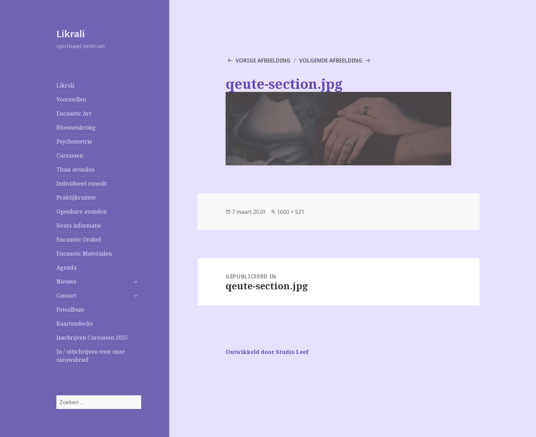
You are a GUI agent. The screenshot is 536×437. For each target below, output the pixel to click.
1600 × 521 (290, 212)
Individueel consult (81, 183)
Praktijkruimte (76, 197)
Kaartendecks (74, 323)
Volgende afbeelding (330, 60)
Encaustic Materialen (84, 253)
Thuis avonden (75, 169)
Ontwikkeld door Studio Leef (267, 352)
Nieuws (66, 281)
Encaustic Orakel (78, 239)
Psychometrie (74, 141)
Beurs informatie (78, 225)
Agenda (66, 267)
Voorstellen (71, 99)
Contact (66, 295)
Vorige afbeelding (263, 60)
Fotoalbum (70, 309)
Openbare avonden (81, 211)
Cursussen (69, 155)
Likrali (70, 33)
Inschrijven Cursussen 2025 (92, 337)
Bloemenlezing (76, 127)
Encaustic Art (73, 113)
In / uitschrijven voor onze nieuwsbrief (90, 356)
